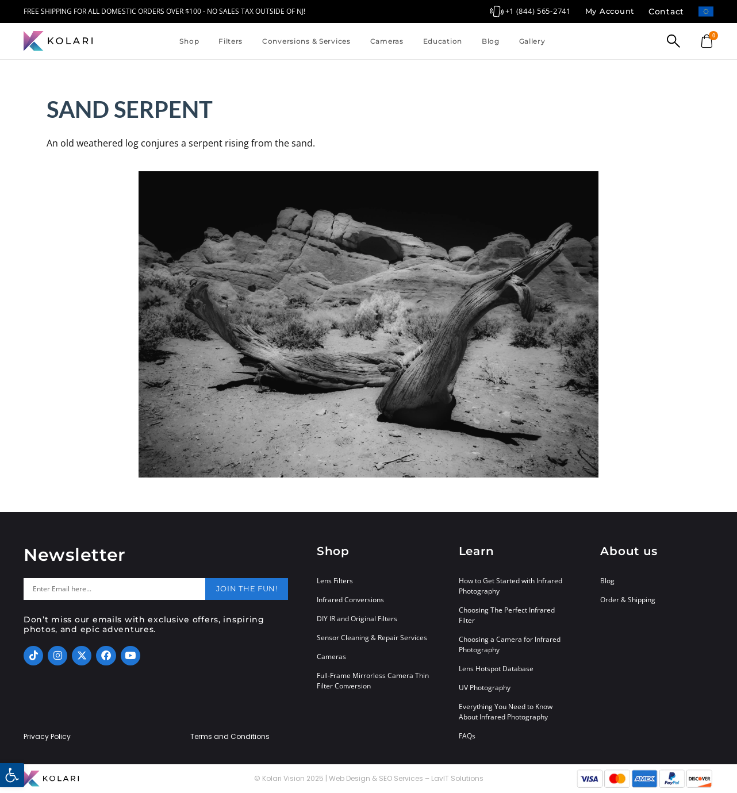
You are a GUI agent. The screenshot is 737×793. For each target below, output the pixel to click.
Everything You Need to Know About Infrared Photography (505, 712)
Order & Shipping (627, 600)
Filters (230, 41)
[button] (12, 775)
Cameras (387, 41)
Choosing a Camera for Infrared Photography (510, 644)
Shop (189, 41)
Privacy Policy (47, 736)
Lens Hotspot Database (496, 668)
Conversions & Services (306, 41)
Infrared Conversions (350, 600)
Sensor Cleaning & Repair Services (372, 637)
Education (442, 41)
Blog (491, 41)
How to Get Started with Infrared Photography (510, 586)
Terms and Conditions (230, 736)
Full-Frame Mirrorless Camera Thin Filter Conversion (373, 681)
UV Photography (484, 687)
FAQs (467, 736)
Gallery (532, 41)
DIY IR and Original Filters (357, 618)
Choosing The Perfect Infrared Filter (507, 615)
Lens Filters (335, 581)
